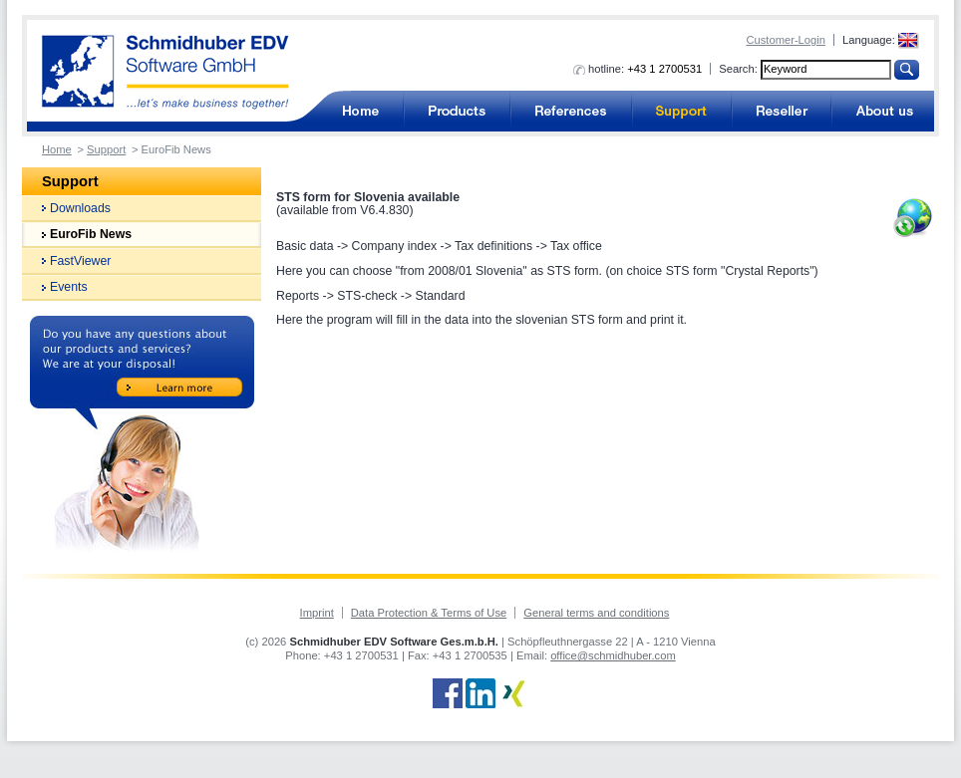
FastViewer (80, 261)
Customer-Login (785, 40)
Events (69, 287)
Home (57, 149)
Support (682, 111)
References (571, 111)
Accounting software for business (360, 111)
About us (882, 111)
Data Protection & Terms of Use (428, 613)
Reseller (781, 111)
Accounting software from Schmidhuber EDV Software (165, 72)
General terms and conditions (596, 613)
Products (457, 111)
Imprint (317, 613)
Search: (738, 69)
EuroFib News (91, 234)
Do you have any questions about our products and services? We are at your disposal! (142, 434)
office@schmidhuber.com (613, 655)
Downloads (80, 208)
